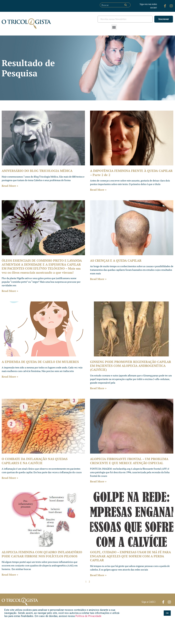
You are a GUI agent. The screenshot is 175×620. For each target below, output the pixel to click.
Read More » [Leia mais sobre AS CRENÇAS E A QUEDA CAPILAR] (98, 279)
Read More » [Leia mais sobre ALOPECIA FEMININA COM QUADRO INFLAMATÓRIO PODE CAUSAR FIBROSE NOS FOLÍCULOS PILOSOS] (10, 574)
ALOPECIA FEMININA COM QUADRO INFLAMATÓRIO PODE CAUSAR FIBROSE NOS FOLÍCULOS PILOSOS (42, 554)
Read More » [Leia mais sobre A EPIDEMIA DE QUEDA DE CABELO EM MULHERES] (10, 376)
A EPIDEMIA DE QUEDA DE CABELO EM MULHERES (40, 362)
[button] (114, 27)
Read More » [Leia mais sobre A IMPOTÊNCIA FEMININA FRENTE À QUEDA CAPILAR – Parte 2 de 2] (98, 190)
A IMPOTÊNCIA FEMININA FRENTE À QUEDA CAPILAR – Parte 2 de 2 (131, 173)
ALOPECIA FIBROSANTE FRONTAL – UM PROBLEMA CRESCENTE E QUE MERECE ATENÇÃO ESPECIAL (129, 461)
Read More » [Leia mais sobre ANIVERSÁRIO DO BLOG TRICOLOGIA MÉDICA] (10, 186)
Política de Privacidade (88, 616)
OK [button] (167, 613)
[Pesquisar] (125, 5)
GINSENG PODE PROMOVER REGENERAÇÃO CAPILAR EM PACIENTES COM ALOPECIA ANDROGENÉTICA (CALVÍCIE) (130, 366)
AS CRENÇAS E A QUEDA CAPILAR (116, 260)
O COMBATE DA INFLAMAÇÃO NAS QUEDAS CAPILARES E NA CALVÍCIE (35, 461)
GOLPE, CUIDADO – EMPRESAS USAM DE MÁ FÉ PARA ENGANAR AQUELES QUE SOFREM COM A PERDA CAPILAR (130, 556)
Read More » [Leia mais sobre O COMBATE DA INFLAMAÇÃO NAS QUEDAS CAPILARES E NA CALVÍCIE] (10, 478)
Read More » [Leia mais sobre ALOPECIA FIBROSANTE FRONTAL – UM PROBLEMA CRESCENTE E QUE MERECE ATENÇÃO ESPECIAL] (98, 481)
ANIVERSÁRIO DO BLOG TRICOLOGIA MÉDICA (37, 171)
